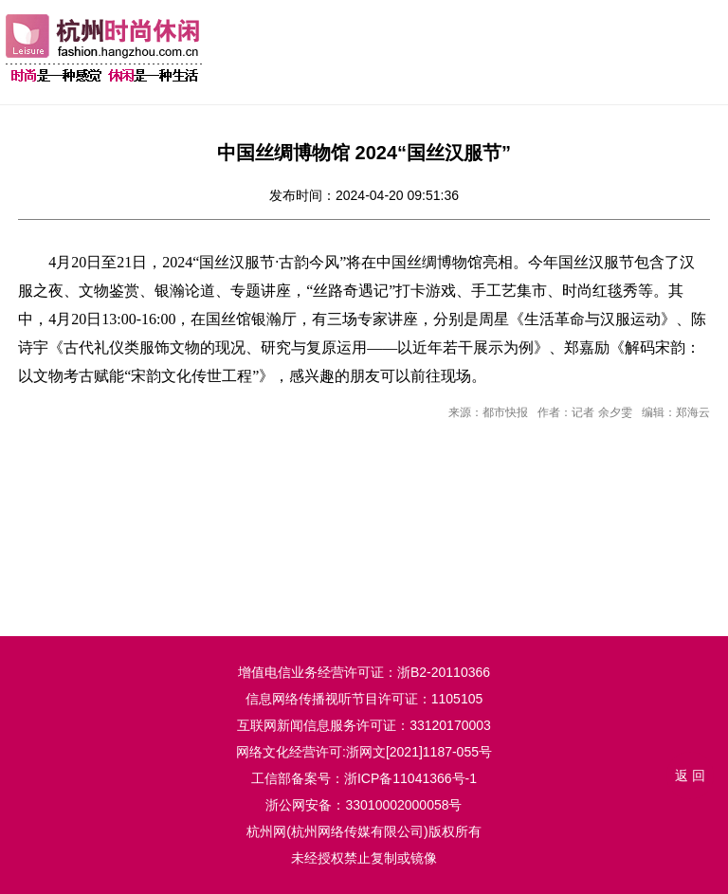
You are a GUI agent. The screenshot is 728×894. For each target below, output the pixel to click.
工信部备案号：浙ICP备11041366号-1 (364, 778)
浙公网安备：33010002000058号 (363, 804)
